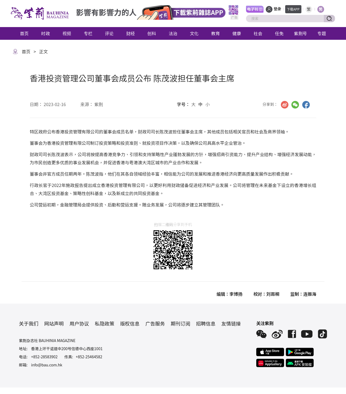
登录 (277, 9)
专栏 (88, 33)
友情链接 (231, 323)
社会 (258, 33)
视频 (66, 33)
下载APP (293, 9)
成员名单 (125, 131)
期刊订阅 (180, 323)
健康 (236, 33)
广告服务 (155, 323)
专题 (321, 33)
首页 (24, 33)
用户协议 (79, 323)
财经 (130, 33)
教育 (215, 33)
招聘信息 (205, 323)
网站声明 (54, 323)
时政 (45, 33)
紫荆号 (300, 33)
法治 (173, 33)
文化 (194, 33)
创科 (151, 33)
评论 (109, 33)
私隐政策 (104, 323)
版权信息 (129, 323)
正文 (43, 51)
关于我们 (28, 323)
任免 (279, 33)
